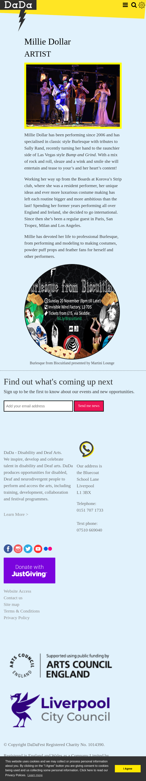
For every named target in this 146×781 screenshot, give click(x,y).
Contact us (13, 597)
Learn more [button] (35, 775)
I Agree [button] (127, 768)
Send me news (89, 406)
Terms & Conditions (22, 611)
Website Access (17, 591)
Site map (11, 604)
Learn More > (16, 514)
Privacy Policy (17, 617)
